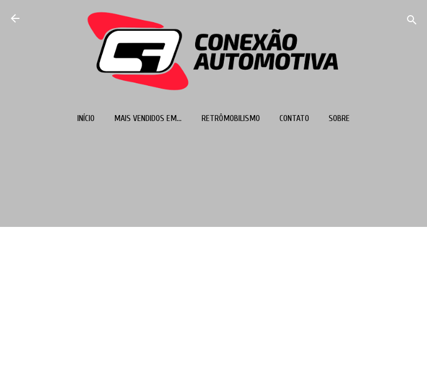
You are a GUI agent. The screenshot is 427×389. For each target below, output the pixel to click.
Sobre (339, 118)
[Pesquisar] (411, 21)
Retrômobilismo (231, 118)
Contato (294, 118)
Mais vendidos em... (148, 118)
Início (86, 118)
